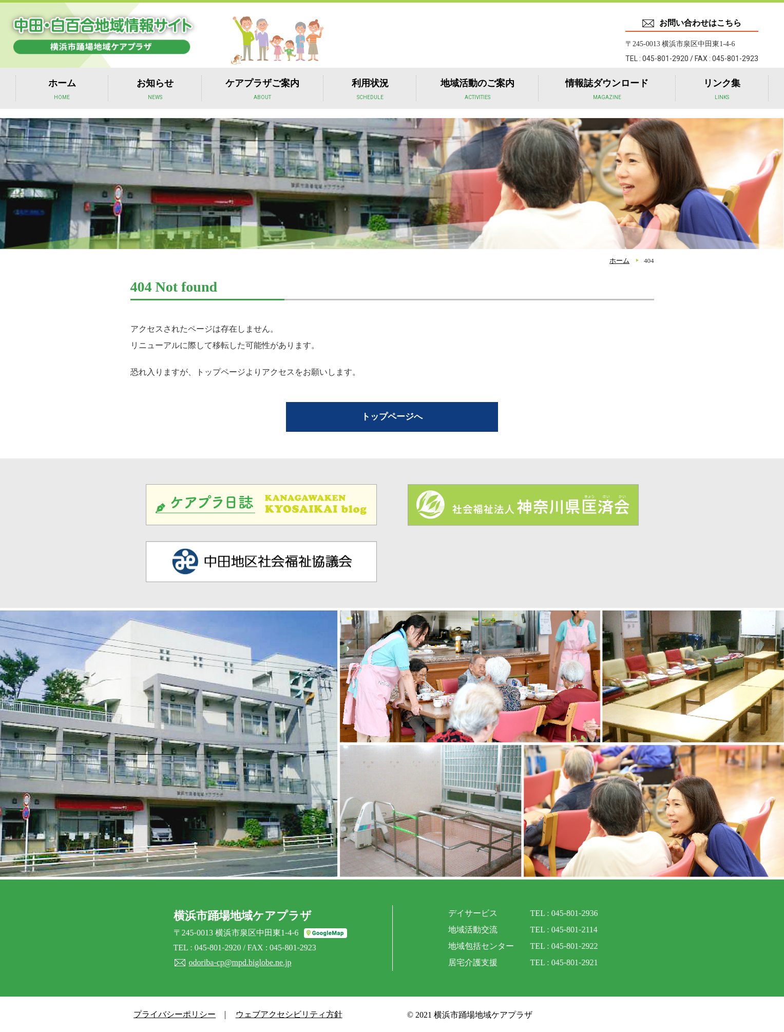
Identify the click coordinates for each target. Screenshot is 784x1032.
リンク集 (721, 98)
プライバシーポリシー (173, 1013)
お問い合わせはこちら (700, 22)
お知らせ (155, 98)
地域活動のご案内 (477, 98)
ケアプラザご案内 (262, 98)
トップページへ (392, 416)
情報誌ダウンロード (606, 98)
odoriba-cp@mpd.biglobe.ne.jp (239, 961)
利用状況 (370, 98)
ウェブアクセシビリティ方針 (284, 1013)
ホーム (62, 98)
